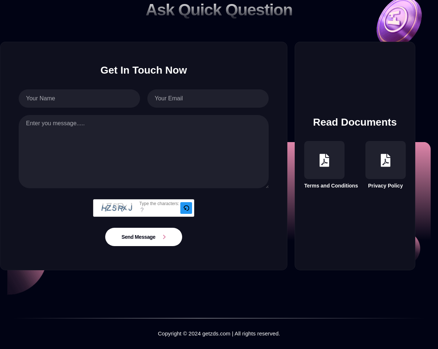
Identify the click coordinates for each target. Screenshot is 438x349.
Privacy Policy (385, 165)
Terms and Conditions (331, 165)
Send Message (138, 237)
